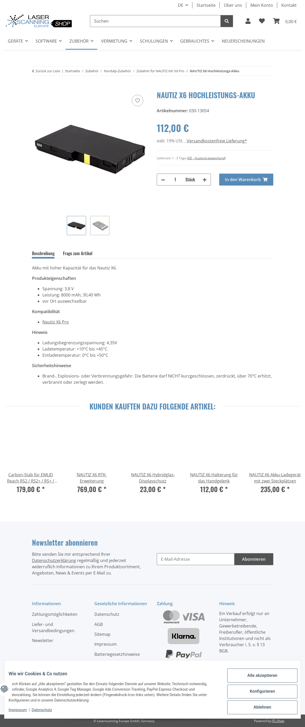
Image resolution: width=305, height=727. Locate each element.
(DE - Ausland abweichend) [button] (206, 158)
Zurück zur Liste (48, 71)
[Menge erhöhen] (205, 179)
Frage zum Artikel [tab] (77, 253)
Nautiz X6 (51, 322)
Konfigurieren (258, 693)
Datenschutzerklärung (54, 560)
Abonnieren (253, 559)
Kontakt (289, 5)
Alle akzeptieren (258, 679)
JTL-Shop (278, 721)
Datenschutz (46, 711)
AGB (98, 624)
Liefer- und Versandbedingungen (53, 627)
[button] (248, 21)
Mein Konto (261, 5)
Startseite (206, 5)
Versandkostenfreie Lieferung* (217, 141)
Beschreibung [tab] (43, 253)
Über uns (233, 5)
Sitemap (102, 634)
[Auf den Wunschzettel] (137, 100)
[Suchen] (155, 21)
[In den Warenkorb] (36, 88)
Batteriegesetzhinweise (117, 654)
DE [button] (180, 5)
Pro (65, 322)
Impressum (22, 711)
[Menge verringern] (163, 179)
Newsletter (42, 640)
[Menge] (175, 179)
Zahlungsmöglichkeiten (54, 614)
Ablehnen (258, 706)
